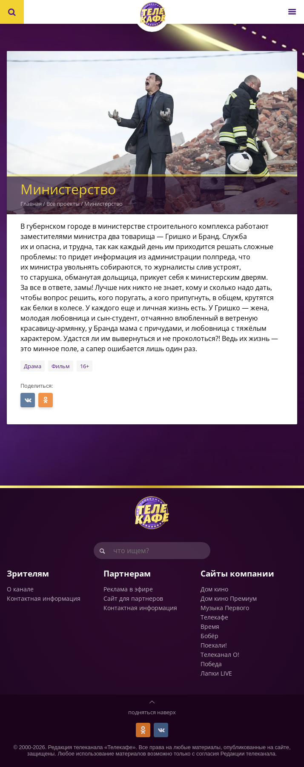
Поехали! (214, 645)
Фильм (61, 366)
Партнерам (127, 573)
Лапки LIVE (216, 673)
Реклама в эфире (128, 589)
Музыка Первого (225, 608)
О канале (20, 589)
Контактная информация (43, 598)
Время (210, 626)
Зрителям (28, 573)
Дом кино (214, 589)
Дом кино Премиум (229, 598)
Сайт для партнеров (133, 598)
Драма (32, 366)
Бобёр (209, 636)
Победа (211, 664)
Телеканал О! (220, 655)
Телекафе (214, 617)
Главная (31, 203)
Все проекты (63, 203)
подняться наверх (152, 712)
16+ (84, 366)
